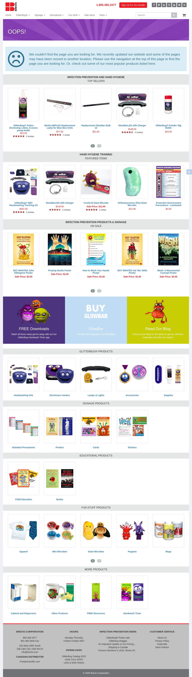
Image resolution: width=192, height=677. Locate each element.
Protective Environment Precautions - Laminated (169, 204)
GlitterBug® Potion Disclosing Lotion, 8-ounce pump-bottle (23, 128)
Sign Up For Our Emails (133, 5)
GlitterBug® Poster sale (118, 637)
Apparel (23, 551)
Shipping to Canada (118, 647)
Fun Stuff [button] (73, 15)
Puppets (132, 551)
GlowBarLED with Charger (132, 125)
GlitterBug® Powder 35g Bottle (168, 126)
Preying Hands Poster (59, 270)
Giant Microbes (96, 551)
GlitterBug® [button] (23, 15)
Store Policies (162, 647)
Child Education (23, 499)
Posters (60, 447)
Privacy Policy (162, 641)
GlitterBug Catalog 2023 (74, 656)
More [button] (103, 15)
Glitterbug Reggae (118, 641)
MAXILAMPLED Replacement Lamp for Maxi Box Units (59, 126)
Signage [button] (40, 15)
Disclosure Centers (60, 395)
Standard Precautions (23, 447)
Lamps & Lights (96, 395)
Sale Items (89, 15)
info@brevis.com (30, 652)
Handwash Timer (132, 613)
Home (8, 15)
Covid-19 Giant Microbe (96, 203)
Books (59, 499)
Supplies (168, 395)
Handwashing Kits (23, 395)
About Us (162, 637)
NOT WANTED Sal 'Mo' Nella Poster (132, 271)
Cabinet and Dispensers (23, 613)
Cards (96, 447)
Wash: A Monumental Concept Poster (168, 271)
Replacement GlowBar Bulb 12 (96, 126)
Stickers (132, 447)
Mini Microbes (59, 551)
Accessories (132, 395)
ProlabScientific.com (30, 661)
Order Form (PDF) (74, 659)
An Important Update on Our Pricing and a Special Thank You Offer (118, 644)
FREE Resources (96, 613)
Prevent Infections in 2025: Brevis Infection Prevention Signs (118, 650)
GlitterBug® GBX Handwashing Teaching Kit (23, 204)
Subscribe (162, 644)
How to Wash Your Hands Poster (96, 271)
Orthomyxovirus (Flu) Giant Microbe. (132, 204)
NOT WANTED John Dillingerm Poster (23, 271)
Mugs (168, 551)
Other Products (60, 613)
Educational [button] (57, 15)
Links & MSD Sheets (74, 662)
